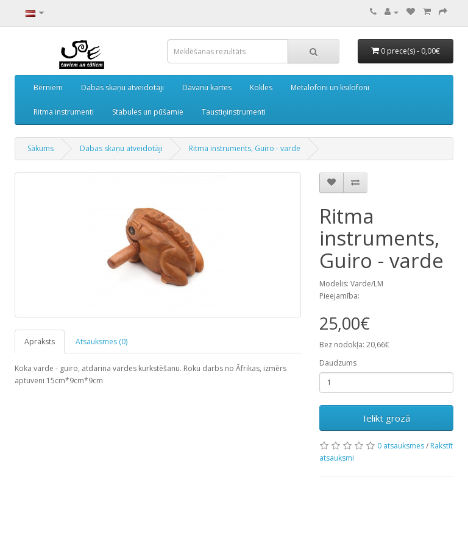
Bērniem (48, 87)
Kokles (261, 87)
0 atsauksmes (400, 446)
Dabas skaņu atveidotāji (122, 87)
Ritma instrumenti (64, 112)
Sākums (40, 148)
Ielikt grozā (386, 418)
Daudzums (337, 363)
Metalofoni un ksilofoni (330, 87)
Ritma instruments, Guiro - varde (244, 148)
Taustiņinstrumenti (234, 112)
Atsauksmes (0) (101, 341)
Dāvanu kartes (207, 87)
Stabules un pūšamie (147, 112)
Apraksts (39, 341)
